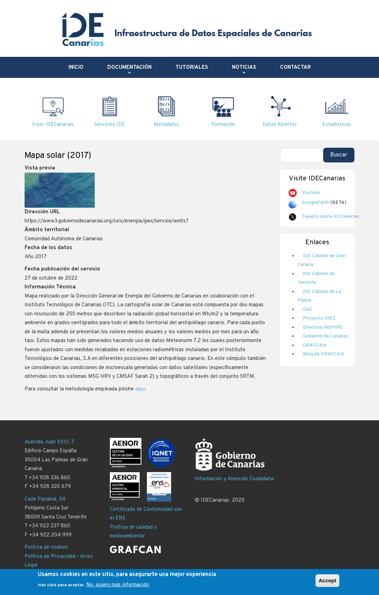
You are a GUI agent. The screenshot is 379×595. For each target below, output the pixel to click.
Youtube (311, 193)
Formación (223, 124)
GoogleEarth (315, 203)
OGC (308, 310)
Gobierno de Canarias (325, 336)
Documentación (129, 70)
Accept (327, 583)
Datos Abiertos (279, 124)
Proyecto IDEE (319, 318)
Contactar (295, 67)
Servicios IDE (109, 124)
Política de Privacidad (50, 556)
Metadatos (166, 124)
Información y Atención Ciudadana (234, 479)
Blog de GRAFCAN (323, 354)
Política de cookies (46, 547)
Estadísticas (337, 124)
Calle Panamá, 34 (45, 499)
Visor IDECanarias (53, 124)
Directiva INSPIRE (323, 327)
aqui (140, 389)
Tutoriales (191, 67)
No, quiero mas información (117, 587)
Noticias (244, 70)
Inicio (76, 67)
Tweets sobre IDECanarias (330, 217)
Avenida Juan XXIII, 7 (49, 442)
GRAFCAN (314, 345)
